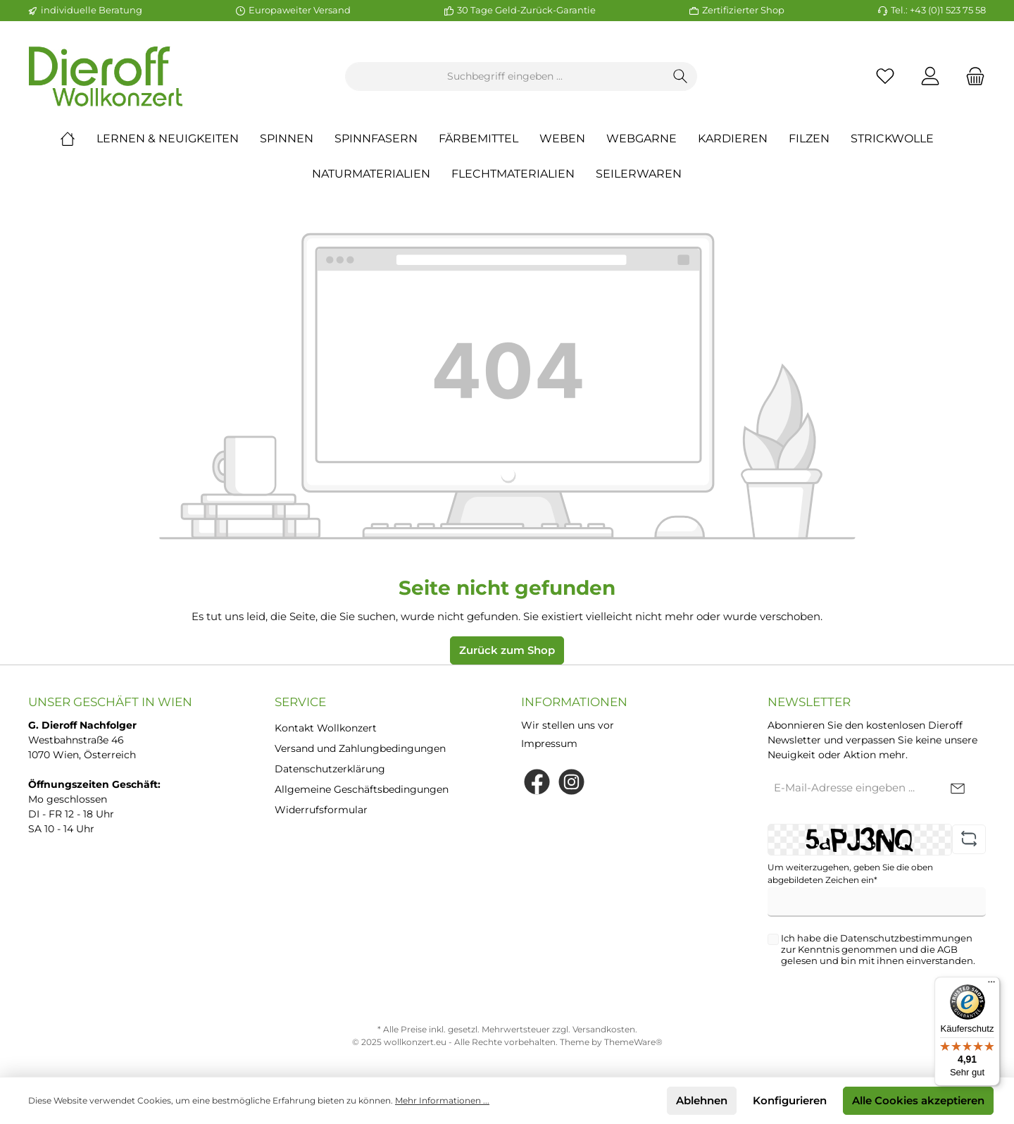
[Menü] (991, 985)
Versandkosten (603, 1029)
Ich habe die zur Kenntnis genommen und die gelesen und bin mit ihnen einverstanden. (878, 949)
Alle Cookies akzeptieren (918, 1100)
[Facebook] (537, 782)
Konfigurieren (790, 1100)
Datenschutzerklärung (330, 768)
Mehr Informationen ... (442, 1100)
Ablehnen (701, 1100)
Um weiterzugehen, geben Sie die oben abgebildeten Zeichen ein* (850, 873)
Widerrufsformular (321, 809)
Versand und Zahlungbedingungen (360, 748)
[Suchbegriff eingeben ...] (505, 76)
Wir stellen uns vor (567, 725)
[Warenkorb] (971, 76)
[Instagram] (571, 782)
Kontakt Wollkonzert (326, 728)
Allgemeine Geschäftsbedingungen (362, 789)
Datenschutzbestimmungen (906, 938)
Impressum (549, 743)
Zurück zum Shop (507, 650)
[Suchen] (680, 76)
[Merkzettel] (885, 76)
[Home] (78, 138)
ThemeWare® (633, 1042)
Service (300, 702)
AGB (947, 949)
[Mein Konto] (930, 76)
